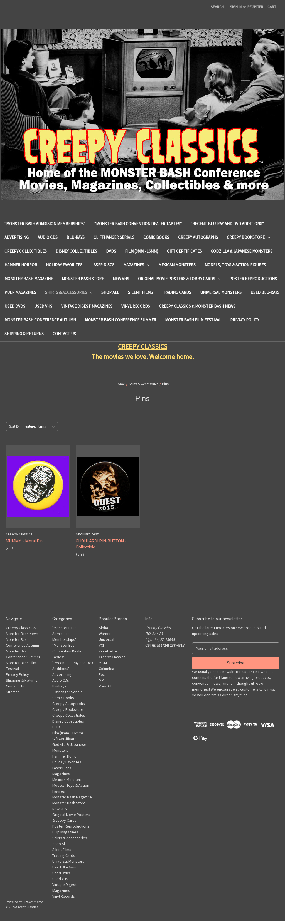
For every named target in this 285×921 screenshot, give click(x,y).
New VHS (121, 278)
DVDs (111, 251)
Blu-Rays (76, 237)
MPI (102, 680)
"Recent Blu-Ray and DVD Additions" (227, 223)
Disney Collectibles (76, 251)
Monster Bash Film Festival (193, 319)
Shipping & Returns (24, 333)
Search (217, 6)
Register (255, 6)
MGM (103, 662)
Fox (102, 674)
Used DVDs (14, 306)
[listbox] (40, 426)
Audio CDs (48, 237)
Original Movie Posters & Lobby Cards (179, 278)
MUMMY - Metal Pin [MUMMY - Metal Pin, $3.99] (24, 540)
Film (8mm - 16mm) (141, 251)
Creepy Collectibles (25, 251)
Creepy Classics (112, 656)
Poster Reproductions (253, 278)
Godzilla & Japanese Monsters (241, 251)
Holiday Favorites (64, 264)
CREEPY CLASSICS (142, 346)
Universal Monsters (221, 292)
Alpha (103, 627)
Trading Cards (176, 292)
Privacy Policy (244, 319)
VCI (101, 645)
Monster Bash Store (83, 278)
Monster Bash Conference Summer (120, 319)
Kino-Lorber (108, 651)
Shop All (110, 292)
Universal (106, 639)
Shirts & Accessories (68, 292)
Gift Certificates (184, 251)
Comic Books (156, 237)
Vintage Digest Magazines (86, 306)
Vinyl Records (135, 306)
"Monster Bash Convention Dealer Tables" (138, 223)
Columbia (106, 668)
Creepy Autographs (198, 237)
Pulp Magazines (20, 292)
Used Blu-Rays (264, 292)
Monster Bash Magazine (28, 278)
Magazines (136, 264)
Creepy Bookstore (248, 237)
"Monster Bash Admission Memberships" (44, 223)
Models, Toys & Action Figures (235, 264)
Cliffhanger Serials (114, 237)
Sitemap (13, 691)
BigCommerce (33, 902)
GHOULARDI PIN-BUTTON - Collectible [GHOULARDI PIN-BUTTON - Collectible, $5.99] (101, 544)
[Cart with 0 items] (271, 7)
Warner (105, 633)
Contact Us (64, 333)
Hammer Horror (20, 264)
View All (105, 686)
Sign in (236, 6)
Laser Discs (102, 264)
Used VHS (43, 306)
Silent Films (140, 292)
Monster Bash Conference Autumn (40, 319)
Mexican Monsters (177, 264)
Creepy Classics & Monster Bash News (197, 306)
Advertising (16, 237)
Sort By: (15, 426)
